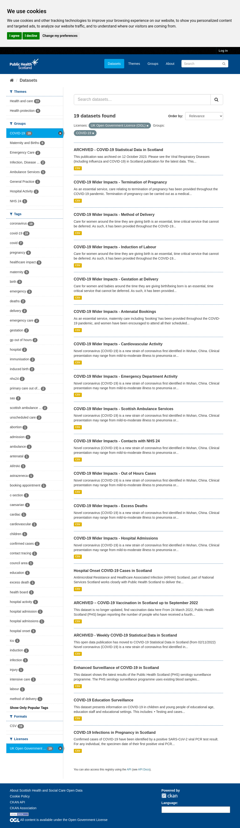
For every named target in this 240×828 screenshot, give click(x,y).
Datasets (114, 64)
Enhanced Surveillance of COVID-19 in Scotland (116, 668)
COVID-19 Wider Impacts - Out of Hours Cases (115, 473)
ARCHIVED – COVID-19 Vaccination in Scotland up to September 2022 (136, 603)
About (170, 64)
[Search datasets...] (142, 99)
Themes (134, 64)
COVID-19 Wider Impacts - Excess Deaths (111, 506)
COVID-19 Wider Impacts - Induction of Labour (115, 247)
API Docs (144, 769)
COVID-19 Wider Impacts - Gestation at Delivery (116, 279)
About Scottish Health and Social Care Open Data (46, 790)
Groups (152, 64)
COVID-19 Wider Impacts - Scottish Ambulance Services (123, 409)
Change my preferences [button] (59, 36)
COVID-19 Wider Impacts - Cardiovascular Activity (118, 344)
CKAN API (17, 802)
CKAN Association (23, 808)
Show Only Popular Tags (29, 708)
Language (169, 803)
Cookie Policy (20, 796)
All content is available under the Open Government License (59, 820)
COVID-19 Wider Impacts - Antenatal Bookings (115, 312)
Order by (175, 116)
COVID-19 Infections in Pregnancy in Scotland (115, 733)
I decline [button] (31, 36)
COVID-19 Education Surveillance (103, 700)
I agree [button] (14, 36)
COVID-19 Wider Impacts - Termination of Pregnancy (120, 182)
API (129, 769)
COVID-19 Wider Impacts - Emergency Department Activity (126, 376)
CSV (77, 168)
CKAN (169, 795)
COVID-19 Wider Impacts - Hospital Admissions (116, 538)
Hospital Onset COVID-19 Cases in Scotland (113, 571)
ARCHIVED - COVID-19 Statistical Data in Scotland (118, 150)
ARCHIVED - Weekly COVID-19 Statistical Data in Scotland (125, 635)
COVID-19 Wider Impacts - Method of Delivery (114, 215)
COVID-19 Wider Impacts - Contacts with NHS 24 (117, 441)
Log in (223, 50)
